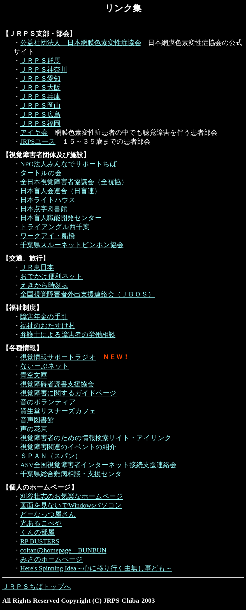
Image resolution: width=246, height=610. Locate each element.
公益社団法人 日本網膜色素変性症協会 (80, 42)
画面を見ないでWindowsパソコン (71, 505)
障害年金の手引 (44, 316)
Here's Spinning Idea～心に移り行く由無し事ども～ (96, 568)
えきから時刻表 (44, 285)
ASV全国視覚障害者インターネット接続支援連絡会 (98, 465)
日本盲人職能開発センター (61, 217)
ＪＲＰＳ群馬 (40, 60)
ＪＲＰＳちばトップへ (36, 586)
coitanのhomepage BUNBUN (63, 550)
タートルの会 (41, 173)
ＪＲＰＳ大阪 (40, 87)
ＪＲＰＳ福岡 (40, 123)
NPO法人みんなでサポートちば (68, 164)
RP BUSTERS (39, 541)
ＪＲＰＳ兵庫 (40, 96)
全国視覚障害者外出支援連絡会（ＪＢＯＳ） (87, 294)
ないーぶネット (44, 366)
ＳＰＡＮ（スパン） (51, 456)
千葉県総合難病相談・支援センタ (71, 474)
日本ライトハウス (48, 200)
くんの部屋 (37, 532)
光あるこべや (41, 523)
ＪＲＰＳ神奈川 (43, 69)
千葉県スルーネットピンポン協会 (72, 244)
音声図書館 (37, 420)
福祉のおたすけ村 (47, 325)
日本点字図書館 (43, 209)
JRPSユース (37, 141)
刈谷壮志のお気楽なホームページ (71, 496)
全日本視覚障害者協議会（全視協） (74, 182)
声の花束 (33, 429)
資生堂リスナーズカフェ (58, 411)
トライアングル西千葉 (54, 226)
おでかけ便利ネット (51, 276)
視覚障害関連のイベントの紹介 (68, 447)
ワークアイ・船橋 (47, 235)
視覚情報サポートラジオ (58, 357)
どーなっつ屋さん (48, 514)
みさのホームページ (51, 559)
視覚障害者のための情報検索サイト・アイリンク (95, 438)
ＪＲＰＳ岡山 (40, 105)
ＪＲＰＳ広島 (40, 114)
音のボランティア (48, 402)
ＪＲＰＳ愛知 (40, 78)
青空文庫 (33, 375)
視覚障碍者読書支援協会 (57, 384)
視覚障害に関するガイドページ (68, 393)
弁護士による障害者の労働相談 (67, 334)
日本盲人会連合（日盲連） (60, 191)
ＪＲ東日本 (37, 267)
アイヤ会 (34, 132)
